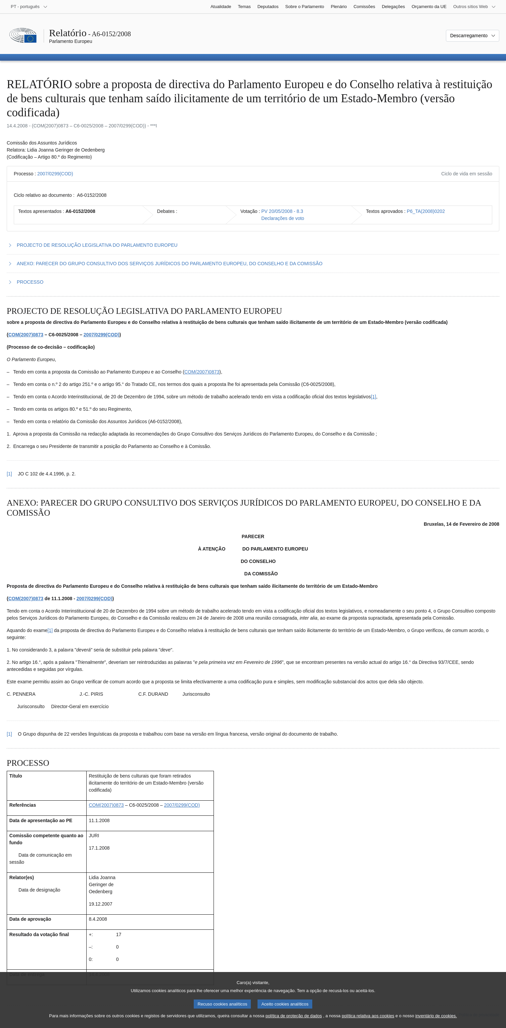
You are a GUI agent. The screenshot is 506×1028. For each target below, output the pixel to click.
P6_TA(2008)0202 (426, 211)
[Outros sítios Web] (474, 6)
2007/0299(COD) (55, 173)
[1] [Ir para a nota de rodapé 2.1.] (50, 630)
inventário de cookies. (436, 1021)
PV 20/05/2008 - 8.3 (282, 211)
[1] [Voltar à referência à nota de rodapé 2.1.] (9, 734)
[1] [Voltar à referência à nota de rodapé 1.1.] (9, 473)
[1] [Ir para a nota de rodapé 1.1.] (373, 396)
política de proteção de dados (294, 1021)
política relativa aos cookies (368, 1021)
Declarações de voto (282, 218)
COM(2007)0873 (25, 334)
